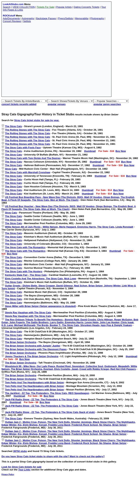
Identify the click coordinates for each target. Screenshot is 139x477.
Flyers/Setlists (65, 18)
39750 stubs (20, 451)
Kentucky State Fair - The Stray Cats (26, 275)
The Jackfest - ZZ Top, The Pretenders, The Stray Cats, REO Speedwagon (47, 393)
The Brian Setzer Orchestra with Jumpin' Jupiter (32, 345)
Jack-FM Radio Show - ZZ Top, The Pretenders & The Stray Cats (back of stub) (50, 412)
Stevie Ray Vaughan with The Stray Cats (28, 312)
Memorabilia (81, 18)
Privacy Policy (7, 474)
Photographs (97, 18)
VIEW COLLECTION (23, 7)
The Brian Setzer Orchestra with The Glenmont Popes (36, 349)
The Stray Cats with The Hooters (23, 271)
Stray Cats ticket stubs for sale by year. (36, 120)
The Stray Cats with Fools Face (23, 147)
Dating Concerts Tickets (86, 7)
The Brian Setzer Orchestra (20, 342)
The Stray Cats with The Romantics (25, 247)
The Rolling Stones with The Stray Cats (27, 129)
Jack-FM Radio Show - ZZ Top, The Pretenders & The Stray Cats (41, 399)
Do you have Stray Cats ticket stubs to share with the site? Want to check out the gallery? (53, 456)
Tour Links (24, 469)
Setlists (27, 21)
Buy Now (121, 151)
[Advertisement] (35, 61)
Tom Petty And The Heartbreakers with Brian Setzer (34, 382)
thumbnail (90, 151)
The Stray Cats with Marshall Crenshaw (27, 172)
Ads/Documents (11, 18)
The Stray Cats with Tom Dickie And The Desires (33, 158)
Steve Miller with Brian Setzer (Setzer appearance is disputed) (40, 306)
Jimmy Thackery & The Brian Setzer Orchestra (31, 356)
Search (6, 7)
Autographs (28, 18)
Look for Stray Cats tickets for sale (21, 466)
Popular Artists (64, 7)
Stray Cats (11, 168)
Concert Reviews (12, 21)
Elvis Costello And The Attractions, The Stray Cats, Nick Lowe (40, 278)
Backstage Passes (46, 18)
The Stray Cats (13, 126)
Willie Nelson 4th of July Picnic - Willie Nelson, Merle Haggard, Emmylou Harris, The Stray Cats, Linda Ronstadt (69, 226)
